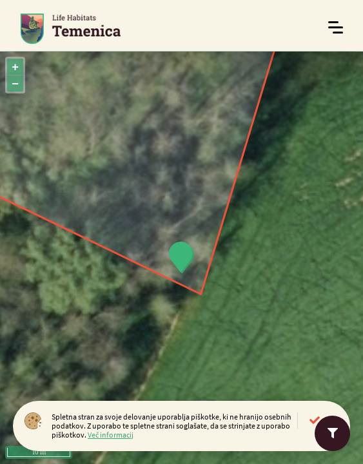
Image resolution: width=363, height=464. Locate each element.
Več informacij (110, 435)
